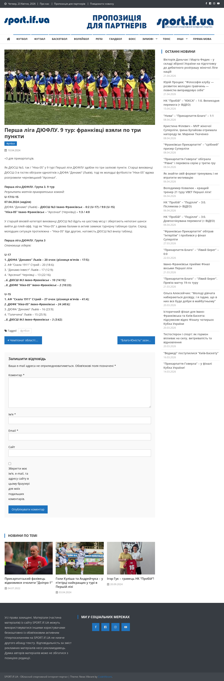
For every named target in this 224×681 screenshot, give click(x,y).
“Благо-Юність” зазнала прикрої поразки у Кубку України (138, 340)
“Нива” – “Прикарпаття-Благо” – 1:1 (188, 116)
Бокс (132, 39)
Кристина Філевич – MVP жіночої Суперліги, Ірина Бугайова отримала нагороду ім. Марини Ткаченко (190, 130)
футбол (24, 330)
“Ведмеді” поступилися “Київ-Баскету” (191, 353)
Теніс (166, 39)
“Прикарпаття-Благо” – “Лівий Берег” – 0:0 (191, 252)
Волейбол (81, 39)
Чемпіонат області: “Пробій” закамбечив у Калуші (26, 340)
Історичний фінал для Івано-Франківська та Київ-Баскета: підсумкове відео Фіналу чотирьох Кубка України (188, 318)
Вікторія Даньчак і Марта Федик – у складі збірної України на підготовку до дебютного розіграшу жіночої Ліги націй (190, 65)
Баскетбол (59, 39)
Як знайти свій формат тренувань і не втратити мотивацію (190, 175)
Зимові (147, 39)
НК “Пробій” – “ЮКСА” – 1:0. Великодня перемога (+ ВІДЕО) (191, 103)
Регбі (99, 39)
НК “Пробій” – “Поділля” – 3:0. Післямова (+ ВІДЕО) (184, 204)
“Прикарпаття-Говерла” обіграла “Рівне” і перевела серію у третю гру (189, 161)
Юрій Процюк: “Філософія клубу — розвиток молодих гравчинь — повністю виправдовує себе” (188, 86)
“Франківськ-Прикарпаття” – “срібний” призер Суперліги (191, 146)
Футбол (22, 39)
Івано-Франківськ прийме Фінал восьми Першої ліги (186, 266)
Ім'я (12, 414)
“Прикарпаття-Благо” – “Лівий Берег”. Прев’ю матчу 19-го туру (190, 281)
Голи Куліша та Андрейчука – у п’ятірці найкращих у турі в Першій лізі (79, 582)
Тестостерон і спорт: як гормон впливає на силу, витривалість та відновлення (187, 338)
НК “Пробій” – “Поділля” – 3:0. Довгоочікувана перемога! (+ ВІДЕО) (189, 219)
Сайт (11, 447)
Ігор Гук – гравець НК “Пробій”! (130, 578)
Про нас (44, 3)
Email (13, 431)
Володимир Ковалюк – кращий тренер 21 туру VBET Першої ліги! (187, 190)
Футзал (39, 39)
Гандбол (115, 39)
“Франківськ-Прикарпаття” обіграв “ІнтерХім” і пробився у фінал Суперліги (188, 235)
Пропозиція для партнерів (69, 3)
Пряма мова (202, 39)
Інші (180, 39)
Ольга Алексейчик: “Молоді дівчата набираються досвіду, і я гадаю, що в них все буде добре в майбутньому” (190, 297)
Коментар (16, 375)
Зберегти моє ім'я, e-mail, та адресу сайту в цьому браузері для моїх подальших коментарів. (19, 484)
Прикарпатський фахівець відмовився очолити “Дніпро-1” (28, 580)
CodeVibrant (105, 676)
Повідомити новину (102, 3)
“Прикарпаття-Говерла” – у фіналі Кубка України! (187, 365)
